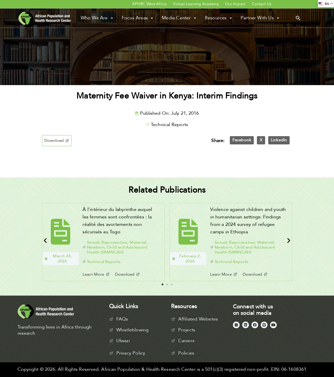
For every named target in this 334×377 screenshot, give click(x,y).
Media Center (179, 18)
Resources (219, 18)
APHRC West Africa (149, 3)
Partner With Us (260, 18)
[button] (298, 18)
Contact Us (261, 3)
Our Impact (235, 3)
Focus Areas (138, 18)
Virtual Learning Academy (196, 3)
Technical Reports (169, 124)
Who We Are (97, 18)
